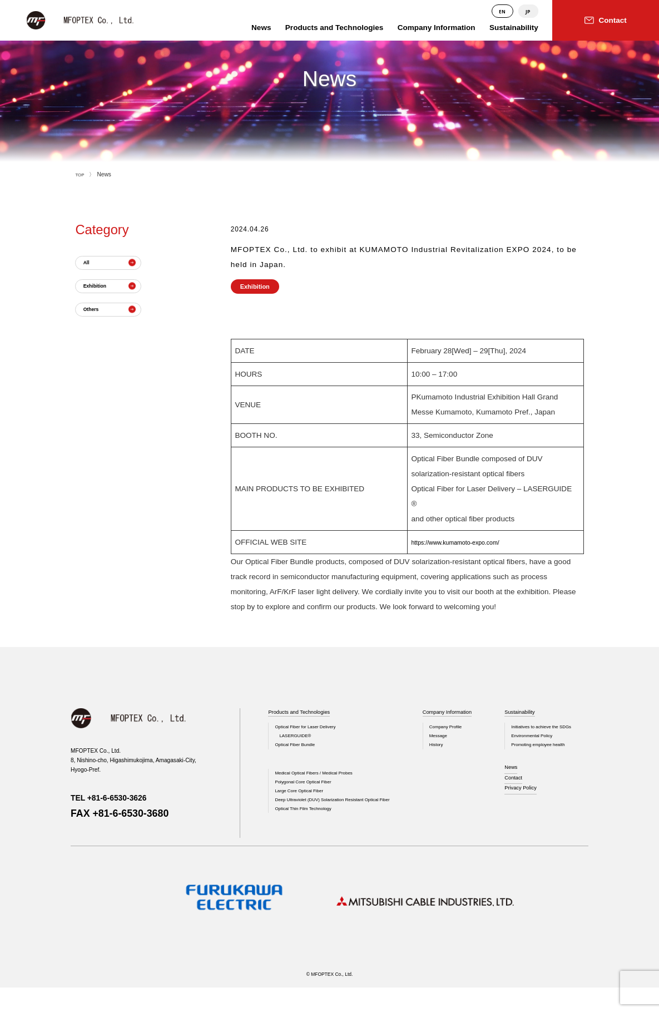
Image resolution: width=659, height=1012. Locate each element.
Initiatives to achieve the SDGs (550, 730)
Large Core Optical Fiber (305, 807)
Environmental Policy (538, 742)
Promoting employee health (546, 753)
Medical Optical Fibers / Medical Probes (324, 784)
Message (426, 742)
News (513, 779)
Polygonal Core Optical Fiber (311, 795)
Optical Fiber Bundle (300, 753)
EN (501, 11)
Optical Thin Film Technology (311, 841)
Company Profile (436, 730)
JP (528, 11)
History (424, 753)
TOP (81, 174)
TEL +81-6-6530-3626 (119, 797)
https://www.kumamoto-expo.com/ (467, 542)
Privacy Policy (525, 805)
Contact (516, 792)
